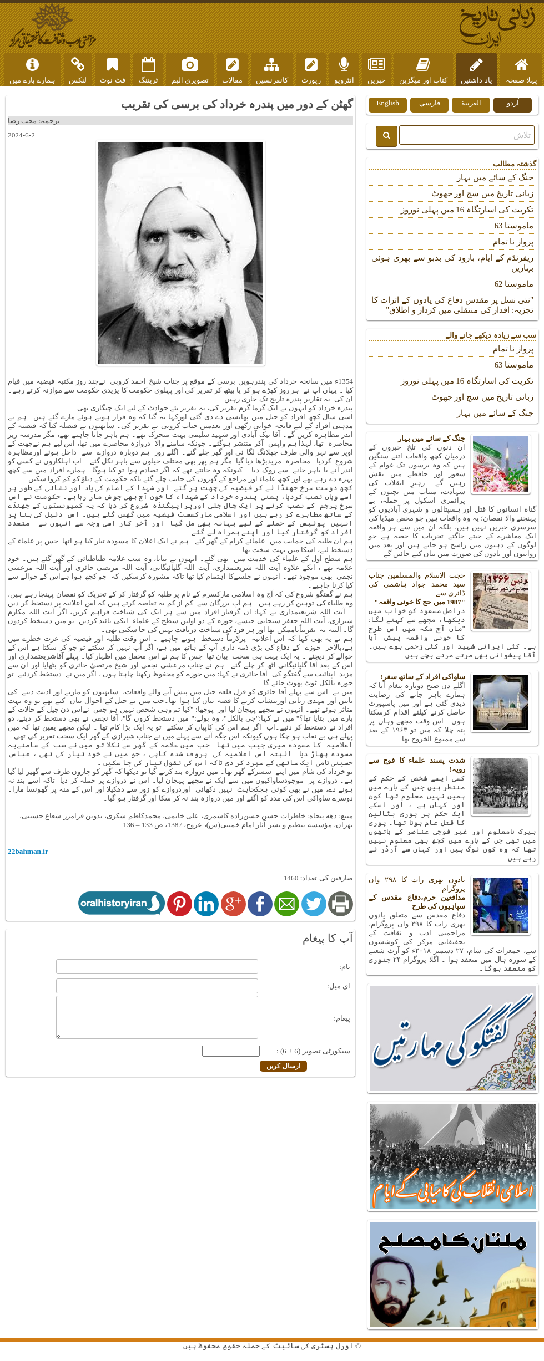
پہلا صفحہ (521, 71)
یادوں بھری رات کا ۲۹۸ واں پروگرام (452, 893)
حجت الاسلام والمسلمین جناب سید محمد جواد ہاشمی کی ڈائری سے (452, 588)
